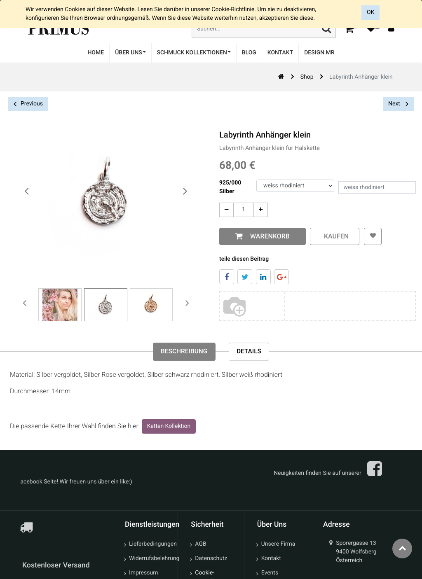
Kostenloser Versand (56, 566)
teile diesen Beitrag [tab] (244, 259)
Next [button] (398, 104)
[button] (372, 236)
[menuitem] (95, 53)
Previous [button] (28, 104)
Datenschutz (211, 559)
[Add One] (260, 210)
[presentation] (27, 191)
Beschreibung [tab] (183, 352)
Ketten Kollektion (168, 427)
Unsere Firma (278, 545)
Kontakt (271, 559)
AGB (200, 545)
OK (370, 12)
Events (269, 573)
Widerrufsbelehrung (150, 559)
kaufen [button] (335, 236)
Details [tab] (250, 352)
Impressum (143, 573)
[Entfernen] (226, 210)
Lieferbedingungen (150, 545)
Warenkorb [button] (268, 236)
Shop (307, 77)
